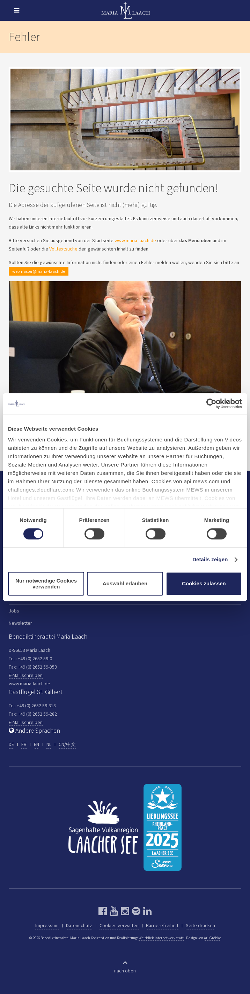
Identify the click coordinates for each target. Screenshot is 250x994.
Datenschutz (79, 925)
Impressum (47, 925)
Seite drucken (200, 925)
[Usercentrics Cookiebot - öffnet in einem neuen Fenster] (211, 403)
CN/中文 (67, 744)
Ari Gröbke (212, 937)
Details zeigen (210, 560)
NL (48, 744)
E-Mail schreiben (26, 675)
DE (11, 744)
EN (36, 744)
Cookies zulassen (204, 584)
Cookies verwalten (119, 925)
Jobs (14, 611)
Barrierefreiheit (162, 925)
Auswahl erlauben (125, 584)
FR (24, 744)
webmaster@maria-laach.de (38, 271)
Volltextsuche (63, 249)
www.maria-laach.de (135, 240)
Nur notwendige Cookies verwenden (46, 584)
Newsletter (20, 623)
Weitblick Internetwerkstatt (161, 937)
